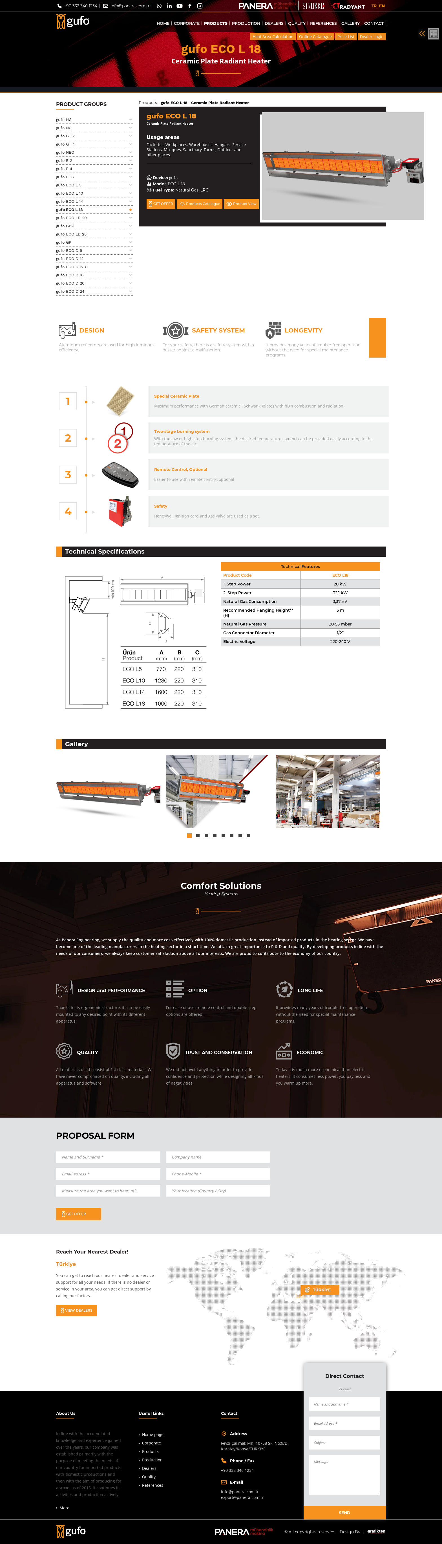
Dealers (149, 1468)
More (64, 1507)
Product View (241, 204)
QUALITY (297, 23)
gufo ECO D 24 (70, 291)
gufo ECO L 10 (69, 193)
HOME (163, 23)
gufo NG (64, 127)
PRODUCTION (246, 23)
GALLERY (350, 23)
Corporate (151, 1443)
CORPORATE (187, 23)
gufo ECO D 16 (70, 275)
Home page (152, 1434)
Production (152, 1459)
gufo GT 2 (65, 136)
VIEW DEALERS (76, 1310)
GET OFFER (161, 204)
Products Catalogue (199, 204)
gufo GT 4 (65, 144)
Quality (149, 1476)
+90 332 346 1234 (80, 6)
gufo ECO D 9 (69, 250)
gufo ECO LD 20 (71, 217)
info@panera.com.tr (130, 6)
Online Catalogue (315, 36)
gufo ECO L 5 (68, 185)
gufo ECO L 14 (69, 201)
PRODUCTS (215, 23)
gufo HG (64, 119)
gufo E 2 (64, 160)
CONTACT (374, 23)
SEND (344, 1512)
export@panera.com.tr (242, 1497)
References (152, 1485)
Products (148, 102)
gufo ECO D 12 (69, 258)
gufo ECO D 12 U (72, 267)
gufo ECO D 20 (70, 283)
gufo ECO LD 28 (71, 234)
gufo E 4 (64, 168)
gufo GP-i (65, 226)
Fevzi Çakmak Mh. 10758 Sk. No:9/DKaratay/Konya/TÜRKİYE (254, 1446)
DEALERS (274, 23)
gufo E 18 (65, 177)
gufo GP (63, 242)
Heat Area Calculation (273, 36)
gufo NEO (65, 152)
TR (374, 6)
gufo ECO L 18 (69, 209)
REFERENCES (323, 23)
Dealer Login (372, 36)
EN (382, 6)
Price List (345, 36)
